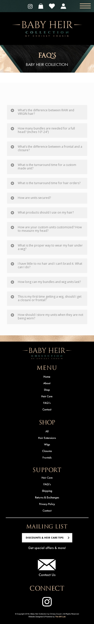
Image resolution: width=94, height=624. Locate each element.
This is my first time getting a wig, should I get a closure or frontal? (45, 298)
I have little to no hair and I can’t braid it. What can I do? (46, 265)
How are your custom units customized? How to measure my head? (46, 229)
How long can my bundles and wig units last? (45, 282)
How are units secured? (30, 198)
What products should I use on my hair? (42, 212)
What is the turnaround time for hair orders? (45, 183)
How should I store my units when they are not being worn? (46, 316)
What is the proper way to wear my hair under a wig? (46, 247)
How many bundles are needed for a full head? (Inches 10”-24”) (42, 130)
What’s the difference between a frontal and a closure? (46, 148)
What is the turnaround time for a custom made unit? (43, 166)
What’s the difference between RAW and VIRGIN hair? (42, 112)
